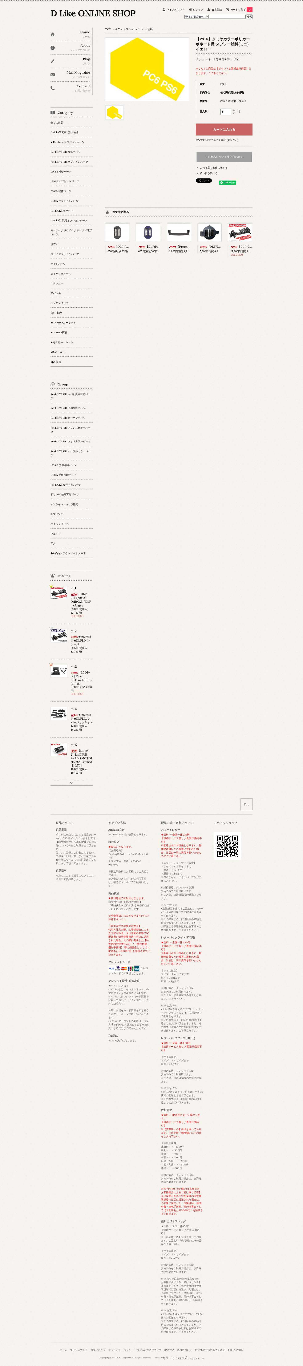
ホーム (63, 1349)
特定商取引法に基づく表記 (210, 1349)
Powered (179, 1358)
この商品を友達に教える (214, 167)
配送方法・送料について (178, 1349)
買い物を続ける (209, 173)
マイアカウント (175, 9)
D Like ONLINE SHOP (92, 13)
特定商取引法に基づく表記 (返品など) (217, 140)
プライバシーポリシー (121, 1349)
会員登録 (217, 9)
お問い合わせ (98, 1349)
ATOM (239, 1349)
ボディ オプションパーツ (129, 29)
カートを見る (241, 9)
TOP (108, 29)
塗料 (150, 29)
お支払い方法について (149, 1349)
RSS (230, 1349)
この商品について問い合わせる (224, 156)
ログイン (198, 9)
